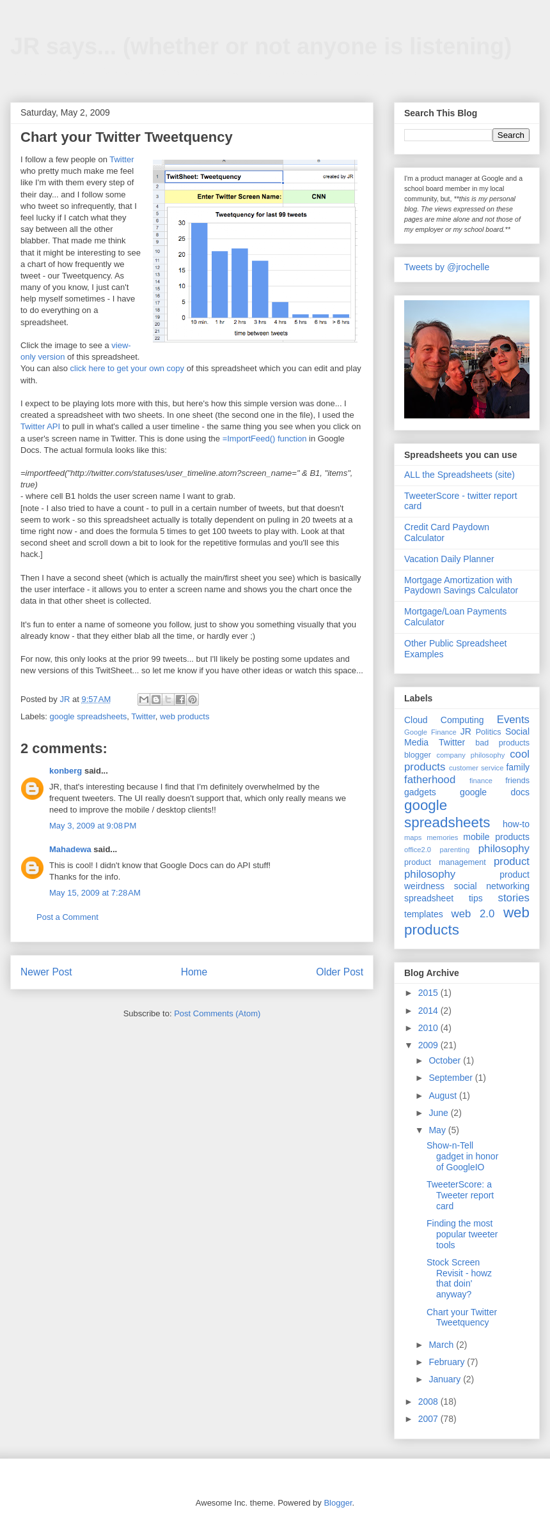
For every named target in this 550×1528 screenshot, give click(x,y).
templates (423, 914)
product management (445, 862)
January (445, 1379)
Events (513, 720)
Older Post (339, 971)
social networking (492, 886)
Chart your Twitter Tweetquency (462, 1317)
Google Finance (430, 732)
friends (517, 780)
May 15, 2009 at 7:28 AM (95, 893)
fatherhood (429, 780)
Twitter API (40, 426)
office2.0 (417, 849)
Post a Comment (67, 917)
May (438, 1130)
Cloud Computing (443, 720)
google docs (495, 792)
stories (514, 898)
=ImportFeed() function (265, 438)
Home (194, 971)
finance (480, 780)
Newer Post (46, 971)
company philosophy (470, 755)
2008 (429, 1401)
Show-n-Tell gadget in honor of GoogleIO (462, 1156)
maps (412, 837)
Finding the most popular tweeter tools (462, 1234)
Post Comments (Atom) (217, 1013)
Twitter (121, 159)
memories (442, 837)
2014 (429, 1010)
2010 (429, 1028)
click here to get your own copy (127, 368)
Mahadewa (70, 849)
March (442, 1345)
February (447, 1362)
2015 (429, 993)
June (439, 1113)
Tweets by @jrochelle (446, 267)
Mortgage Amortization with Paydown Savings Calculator (461, 585)
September (451, 1078)
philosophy (504, 849)
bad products (502, 742)
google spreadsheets (88, 716)
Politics (488, 732)
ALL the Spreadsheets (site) (459, 475)
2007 (429, 1419)
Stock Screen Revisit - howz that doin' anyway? (459, 1278)
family (518, 767)
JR (465, 731)
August (443, 1095)
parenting (455, 849)
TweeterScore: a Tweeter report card (460, 1195)
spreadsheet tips (443, 898)
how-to (516, 824)
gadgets (420, 792)
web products (184, 716)
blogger (417, 755)
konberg (65, 770)
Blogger (338, 1503)
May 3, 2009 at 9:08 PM (92, 825)
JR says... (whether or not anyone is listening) (261, 46)
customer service (476, 768)
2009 (429, 1045)
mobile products (496, 837)
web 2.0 (473, 914)
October (445, 1060)
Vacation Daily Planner (449, 559)
